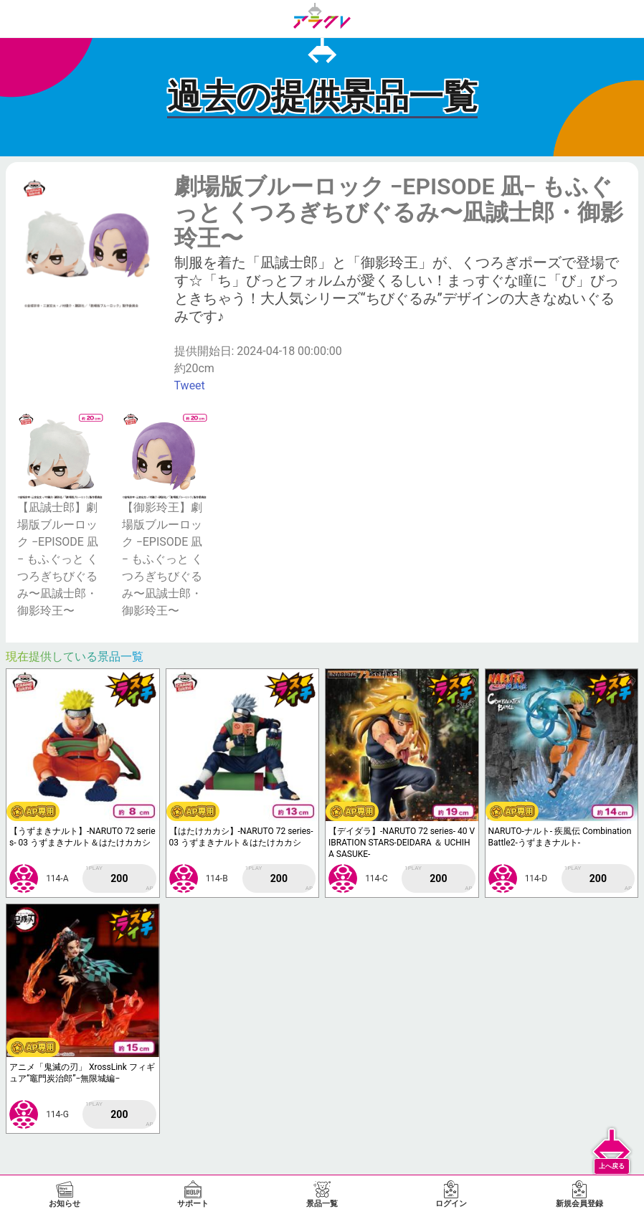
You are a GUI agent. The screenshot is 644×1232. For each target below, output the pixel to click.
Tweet (189, 385)
